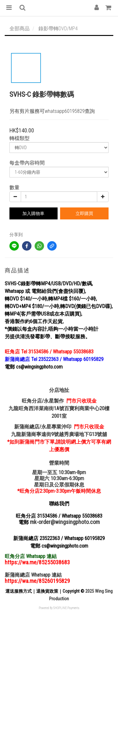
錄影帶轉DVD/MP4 (58, 29)
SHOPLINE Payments (66, 608)
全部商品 (19, 29)
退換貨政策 (47, 591)
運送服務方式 (18, 591)
